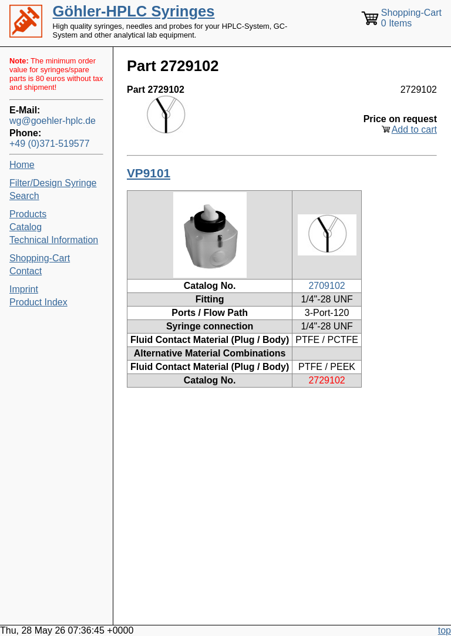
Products (27, 214)
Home (22, 165)
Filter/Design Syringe (53, 183)
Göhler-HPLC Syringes (134, 11)
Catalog (25, 227)
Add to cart (414, 129)
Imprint (23, 289)
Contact (25, 271)
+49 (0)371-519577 (49, 144)
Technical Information (53, 240)
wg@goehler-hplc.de (52, 121)
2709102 (326, 286)
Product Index (38, 302)
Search (24, 196)
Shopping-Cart (39, 258)
